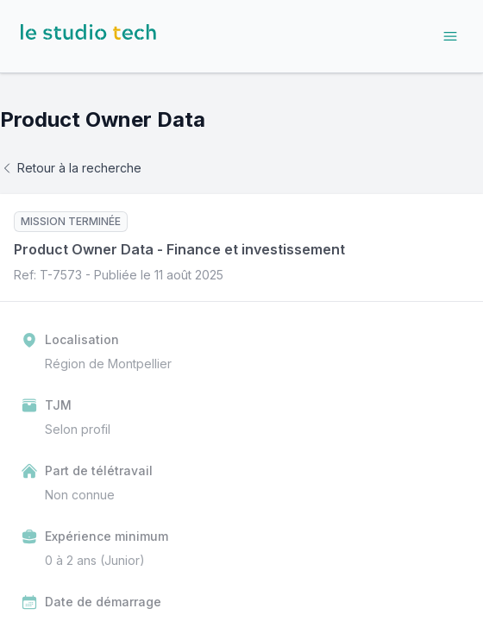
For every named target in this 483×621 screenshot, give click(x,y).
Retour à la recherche (70, 167)
